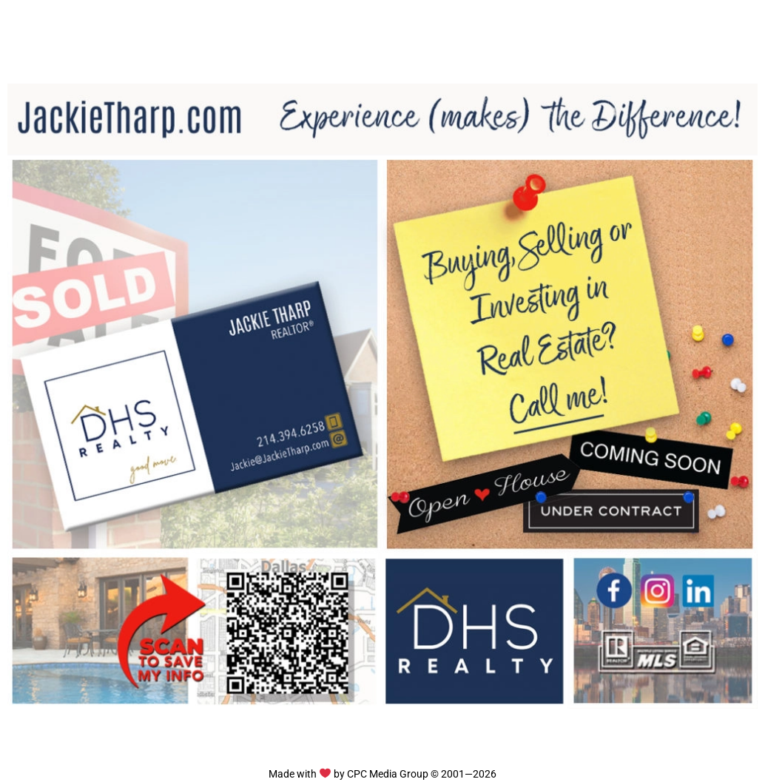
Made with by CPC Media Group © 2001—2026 (382, 774)
